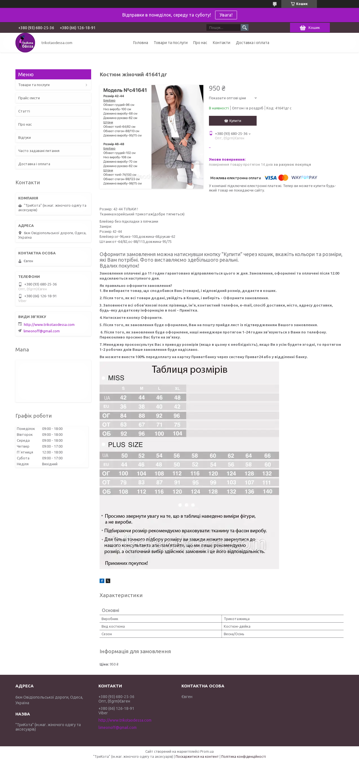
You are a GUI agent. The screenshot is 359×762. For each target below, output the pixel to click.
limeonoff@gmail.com (42, 331)
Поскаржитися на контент (197, 756)
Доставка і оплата (252, 42)
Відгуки (24, 137)
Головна (140, 42)
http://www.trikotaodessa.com (49, 324)
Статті (24, 111)
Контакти (221, 42)
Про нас (200, 42)
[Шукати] (244, 27)
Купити (235, 121)
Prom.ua (207, 751)
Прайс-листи (29, 98)
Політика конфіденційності (243, 756)
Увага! (226, 14)
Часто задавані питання (38, 151)
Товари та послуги (171, 42)
